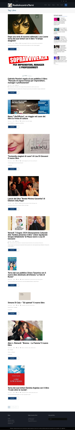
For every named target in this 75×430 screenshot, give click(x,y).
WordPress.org (10, 423)
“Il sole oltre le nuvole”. (24, 392)
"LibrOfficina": (23, 121)
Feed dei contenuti (11, 420)
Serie (36, 43)
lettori (28, 43)
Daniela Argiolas (31, 392)
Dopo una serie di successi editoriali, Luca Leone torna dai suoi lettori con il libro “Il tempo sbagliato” (28, 38)
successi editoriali (39, 43)
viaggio (31, 121)
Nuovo (38, 279)
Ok (60, 428)
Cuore (27, 121)
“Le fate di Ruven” (27, 279)
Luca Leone (33, 43)
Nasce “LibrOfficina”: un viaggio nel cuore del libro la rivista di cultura (26, 117)
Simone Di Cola (32, 305)
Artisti (18, 43)
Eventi (18, 121)
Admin (13, 43)
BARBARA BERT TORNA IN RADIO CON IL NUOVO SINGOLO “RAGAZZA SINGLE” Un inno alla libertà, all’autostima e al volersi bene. (60, 60)
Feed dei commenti (11, 422)
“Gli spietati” (23, 305)
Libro (30, 43)
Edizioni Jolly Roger (32, 203)
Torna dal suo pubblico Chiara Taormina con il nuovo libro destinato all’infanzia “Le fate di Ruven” (27, 275)
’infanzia (23, 279)
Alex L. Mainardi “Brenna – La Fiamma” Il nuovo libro (28, 344)
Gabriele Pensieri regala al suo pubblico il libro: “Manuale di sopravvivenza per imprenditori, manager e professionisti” (27, 81)
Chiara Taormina (32, 279)
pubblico (41, 279)
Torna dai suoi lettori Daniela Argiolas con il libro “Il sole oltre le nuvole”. (28, 389)
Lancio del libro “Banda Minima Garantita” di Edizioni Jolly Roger (26, 199)
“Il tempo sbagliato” (24, 43)
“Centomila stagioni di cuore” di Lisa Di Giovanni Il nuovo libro (28, 157)
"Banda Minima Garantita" (25, 203)
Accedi (9, 418)
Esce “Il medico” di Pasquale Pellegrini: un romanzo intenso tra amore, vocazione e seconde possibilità (60, 31)
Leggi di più (63, 428)
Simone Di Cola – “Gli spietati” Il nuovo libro (26, 302)
